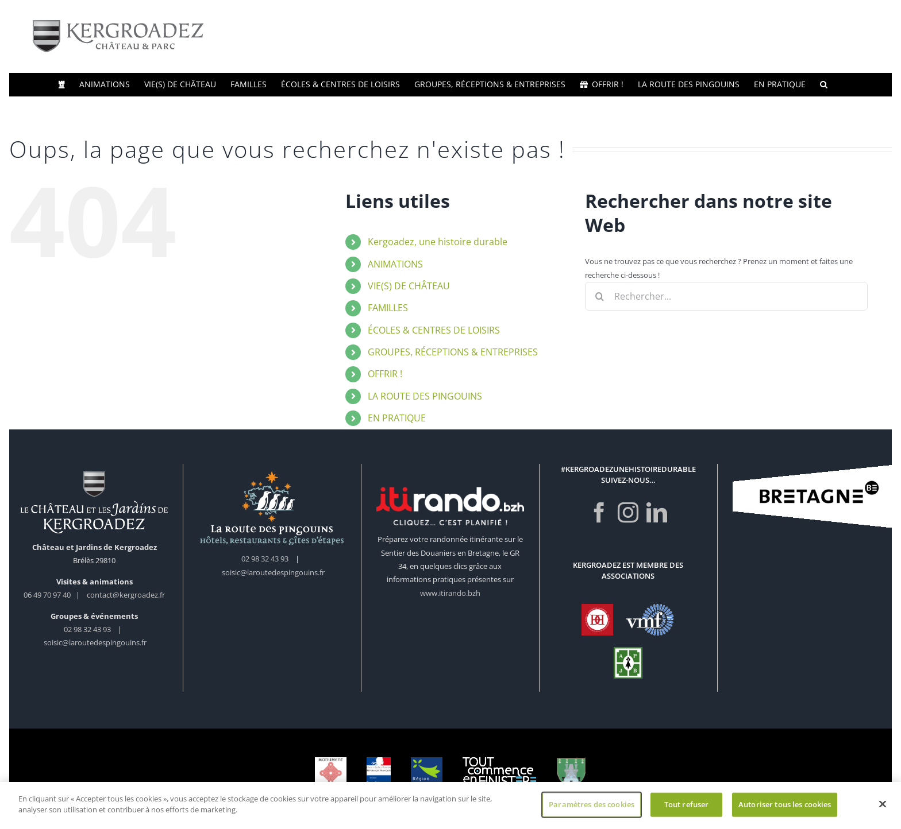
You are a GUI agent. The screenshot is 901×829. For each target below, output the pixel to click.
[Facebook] (599, 512)
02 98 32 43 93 (87, 629)
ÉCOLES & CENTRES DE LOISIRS (434, 330)
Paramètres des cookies (591, 806)
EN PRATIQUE (397, 418)
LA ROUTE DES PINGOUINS (425, 396)
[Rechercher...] (726, 296)
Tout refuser (686, 806)
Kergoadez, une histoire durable (437, 241)
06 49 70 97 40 (48, 595)
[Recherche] (599, 296)
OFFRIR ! (385, 373)
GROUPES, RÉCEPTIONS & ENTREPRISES (453, 352)
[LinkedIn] (656, 512)
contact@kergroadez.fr (126, 595)
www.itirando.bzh (450, 593)
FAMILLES (388, 307)
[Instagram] (628, 512)
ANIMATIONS (395, 264)
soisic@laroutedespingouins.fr (95, 642)
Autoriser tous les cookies (784, 806)
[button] (823, 84)
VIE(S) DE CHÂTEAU (409, 286)
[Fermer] (882, 806)
